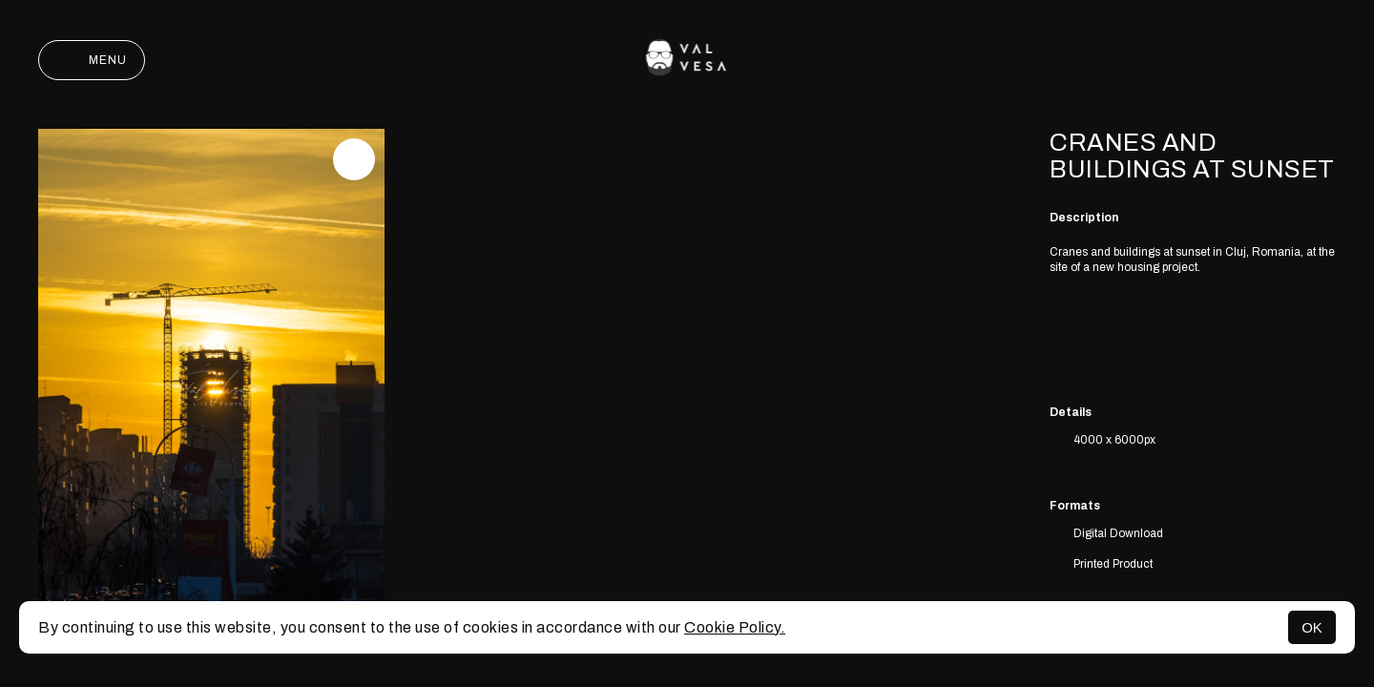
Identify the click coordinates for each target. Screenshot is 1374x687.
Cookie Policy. (734, 627)
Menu (91, 60)
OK (1311, 627)
